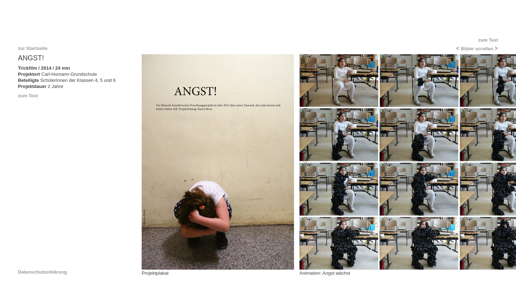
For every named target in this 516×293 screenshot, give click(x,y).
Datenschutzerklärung (42, 272)
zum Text (488, 40)
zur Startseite (32, 48)
